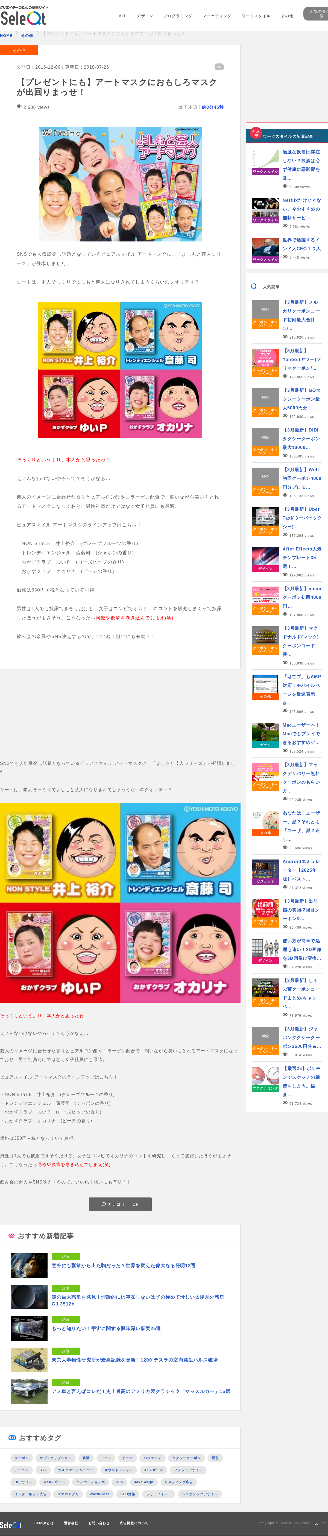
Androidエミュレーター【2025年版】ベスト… (301, 870)
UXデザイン (153, 1470)
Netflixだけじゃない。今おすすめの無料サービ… (302, 209)
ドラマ (127, 1458)
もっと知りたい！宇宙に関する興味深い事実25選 (106, 1328)
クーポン (21, 1458)
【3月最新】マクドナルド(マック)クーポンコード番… (301, 641)
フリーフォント (158, 1494)
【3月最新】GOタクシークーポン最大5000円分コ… (302, 399)
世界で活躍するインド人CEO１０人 (302, 244)
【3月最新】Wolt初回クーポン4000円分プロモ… (302, 478)
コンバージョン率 (90, 1482)
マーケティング (217, 16)
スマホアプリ (68, 1494)
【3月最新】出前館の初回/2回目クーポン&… (301, 910)
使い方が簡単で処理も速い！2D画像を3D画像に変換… (302, 949)
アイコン (21, 1470)
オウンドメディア (118, 1470)
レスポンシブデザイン (200, 1494)
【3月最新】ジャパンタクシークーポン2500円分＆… (302, 1038)
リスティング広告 (179, 1482)
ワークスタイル (256, 16)
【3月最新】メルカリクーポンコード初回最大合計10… (301, 315)
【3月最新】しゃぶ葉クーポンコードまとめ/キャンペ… (301, 993)
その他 (287, 16)
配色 (215, 1458)
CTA (43, 1470)
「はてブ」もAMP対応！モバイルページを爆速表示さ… (302, 689)
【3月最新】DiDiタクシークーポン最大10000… (301, 439)
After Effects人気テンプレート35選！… (302, 558)
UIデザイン (23, 1482)
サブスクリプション (56, 1458)
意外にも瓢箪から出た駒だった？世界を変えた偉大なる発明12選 (124, 1265)
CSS (119, 1482)
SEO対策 (127, 1494)
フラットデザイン (188, 1470)
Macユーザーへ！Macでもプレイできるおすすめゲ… (301, 734)
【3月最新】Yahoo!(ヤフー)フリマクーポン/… (302, 359)
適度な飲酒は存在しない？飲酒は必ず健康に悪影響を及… (301, 165)
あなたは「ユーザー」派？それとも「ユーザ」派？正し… (301, 826)
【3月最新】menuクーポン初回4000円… (302, 597)
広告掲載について (134, 1523)
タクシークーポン (186, 1458)
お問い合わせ (99, 1523)
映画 (86, 1458)
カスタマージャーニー (75, 1470)
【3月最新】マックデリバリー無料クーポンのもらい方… (301, 777)
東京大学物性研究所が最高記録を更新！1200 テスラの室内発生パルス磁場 (135, 1360)
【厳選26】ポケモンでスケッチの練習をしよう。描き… (302, 1081)
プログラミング (177, 16)
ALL (123, 16)
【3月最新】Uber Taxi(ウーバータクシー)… (302, 518)
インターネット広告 (30, 1494)
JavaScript (144, 1482)
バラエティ (152, 1458)
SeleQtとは (44, 1523)
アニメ (106, 1458)
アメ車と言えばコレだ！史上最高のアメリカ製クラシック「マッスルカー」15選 (141, 1391)
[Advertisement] (120, 721)
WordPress (100, 1494)
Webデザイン (54, 1482)
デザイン (145, 16)
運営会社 (71, 1523)
